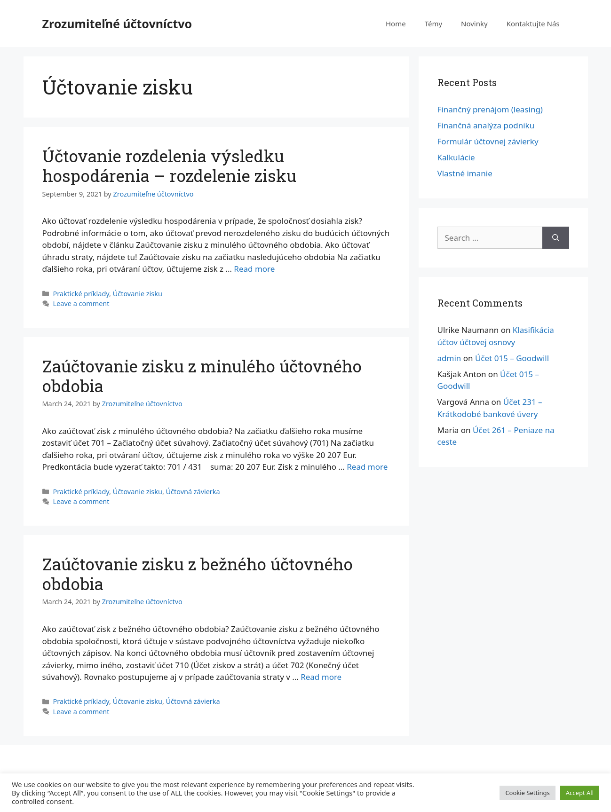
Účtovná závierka (193, 491)
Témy (433, 23)
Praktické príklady (81, 293)
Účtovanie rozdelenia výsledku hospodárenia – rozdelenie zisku (169, 165)
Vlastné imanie (464, 173)
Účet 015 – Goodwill (512, 358)
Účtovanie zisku (137, 293)
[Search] (555, 238)
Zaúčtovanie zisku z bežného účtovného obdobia (197, 573)
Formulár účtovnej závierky (488, 141)
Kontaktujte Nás (533, 23)
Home (396, 23)
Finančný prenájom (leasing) (490, 109)
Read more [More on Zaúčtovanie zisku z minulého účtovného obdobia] (367, 466)
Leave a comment (81, 303)
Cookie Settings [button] (527, 792)
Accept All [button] (580, 792)
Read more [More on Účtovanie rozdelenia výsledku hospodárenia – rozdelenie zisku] (254, 268)
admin (449, 358)
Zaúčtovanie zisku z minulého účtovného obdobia (202, 375)
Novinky (474, 23)
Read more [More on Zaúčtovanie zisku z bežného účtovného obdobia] (321, 676)
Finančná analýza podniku (486, 125)
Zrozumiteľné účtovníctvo (117, 24)
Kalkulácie (456, 157)
